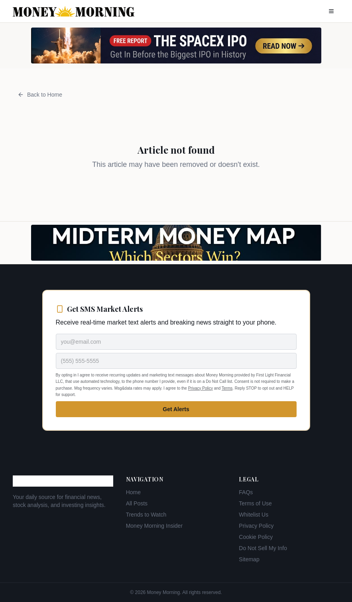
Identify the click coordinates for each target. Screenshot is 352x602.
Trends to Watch (146, 514)
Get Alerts (176, 409)
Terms (227, 388)
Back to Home (40, 94)
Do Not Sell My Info (263, 548)
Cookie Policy (256, 537)
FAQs (246, 492)
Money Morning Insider (154, 526)
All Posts (136, 503)
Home (133, 492)
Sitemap (249, 559)
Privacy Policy (200, 388)
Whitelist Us (253, 514)
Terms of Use (255, 503)
